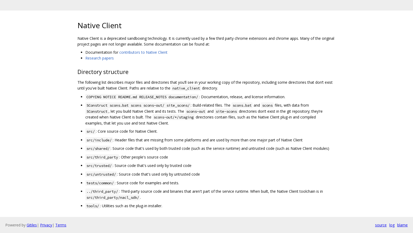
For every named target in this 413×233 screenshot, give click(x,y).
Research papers (99, 58)
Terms (60, 224)
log (392, 224)
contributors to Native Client (143, 52)
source (381, 224)
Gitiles (32, 224)
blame (402, 224)
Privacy (46, 224)
